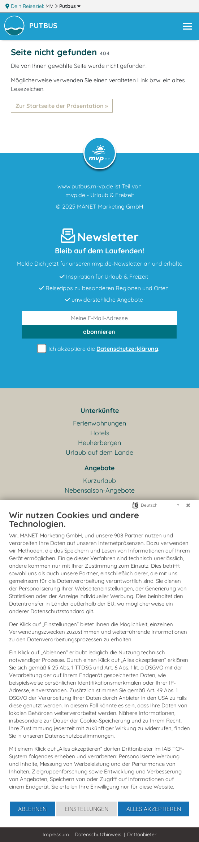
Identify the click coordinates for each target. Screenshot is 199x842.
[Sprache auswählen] (135, 504)
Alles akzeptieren (153, 808)
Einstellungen (86, 808)
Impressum (56, 834)
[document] (99, 655)
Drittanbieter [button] (141, 834)
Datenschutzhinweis (98, 834)
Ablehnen (32, 808)
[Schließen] (188, 505)
